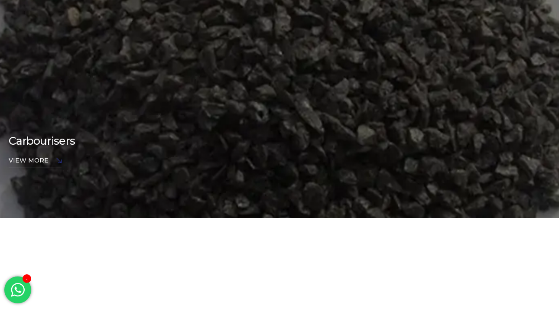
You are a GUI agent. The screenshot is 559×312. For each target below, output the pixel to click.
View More (35, 161)
